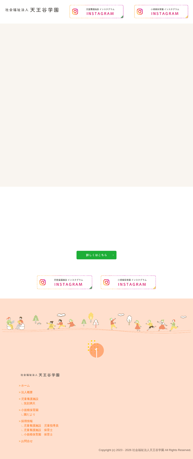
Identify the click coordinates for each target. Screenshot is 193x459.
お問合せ (27, 441)
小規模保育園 (29, 410)
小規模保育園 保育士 (38, 434)
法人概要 (27, 392)
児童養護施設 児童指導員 (41, 425)
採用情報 (27, 421)
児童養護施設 (29, 399)
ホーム (25, 385)
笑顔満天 (29, 403)
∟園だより (28, 414)
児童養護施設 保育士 (38, 430)
